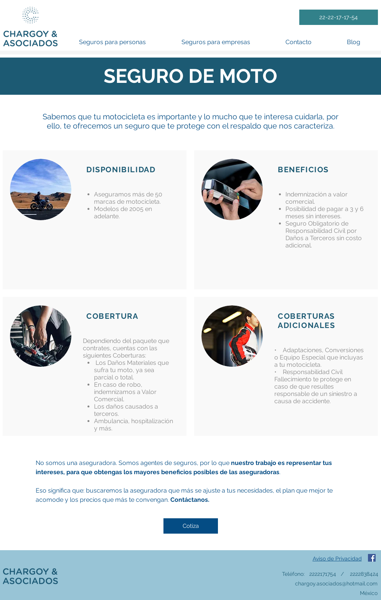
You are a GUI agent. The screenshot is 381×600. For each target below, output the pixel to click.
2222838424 (364, 574)
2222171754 (322, 574)
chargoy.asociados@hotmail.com (336, 583)
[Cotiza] (190, 526)
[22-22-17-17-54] (338, 17)
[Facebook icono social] (372, 558)
